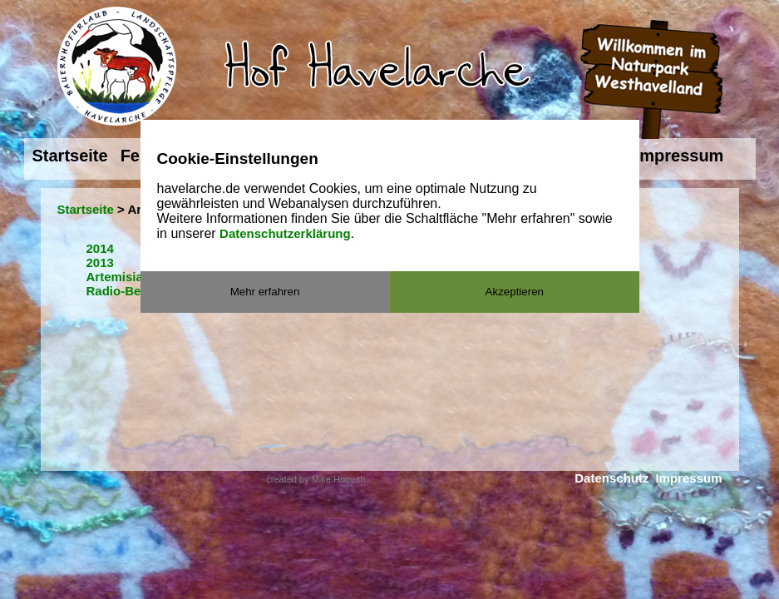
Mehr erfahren (265, 291)
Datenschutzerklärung (285, 233)
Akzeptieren (515, 291)
